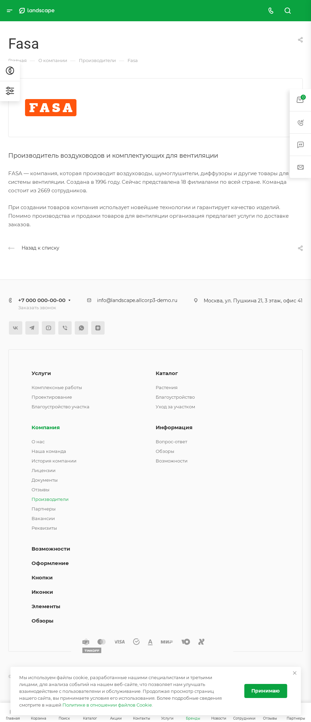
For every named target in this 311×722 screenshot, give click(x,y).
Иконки (42, 592)
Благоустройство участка (60, 406)
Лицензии (44, 470)
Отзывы (40, 489)
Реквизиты (44, 528)
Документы (45, 480)
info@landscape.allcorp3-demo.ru (137, 300)
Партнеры (44, 509)
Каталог (167, 373)
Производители (50, 499)
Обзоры (165, 451)
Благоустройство (175, 397)
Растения (167, 387)
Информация (174, 427)
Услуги (41, 373)
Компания (46, 427)
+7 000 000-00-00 (41, 300)
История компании (54, 461)
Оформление (50, 563)
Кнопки (42, 577)
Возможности (172, 461)
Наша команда (49, 451)
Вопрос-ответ (171, 441)
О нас (38, 441)
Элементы (46, 606)
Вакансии (43, 518)
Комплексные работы (57, 387)
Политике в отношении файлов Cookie (107, 705)
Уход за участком (175, 406)
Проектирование (52, 397)
